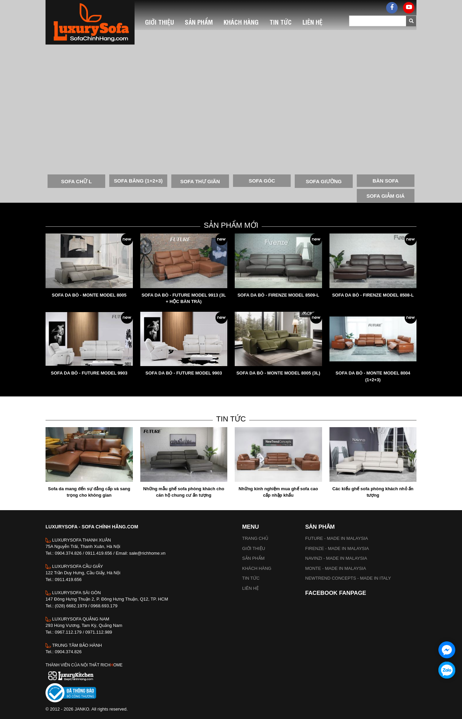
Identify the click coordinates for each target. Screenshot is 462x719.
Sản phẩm (253, 558)
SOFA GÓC (262, 181)
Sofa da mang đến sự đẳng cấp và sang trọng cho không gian (89, 492)
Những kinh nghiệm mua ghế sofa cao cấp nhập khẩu (278, 492)
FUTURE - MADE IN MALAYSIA (336, 538)
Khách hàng (256, 568)
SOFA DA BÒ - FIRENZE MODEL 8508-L (373, 295)
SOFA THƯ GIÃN (200, 181)
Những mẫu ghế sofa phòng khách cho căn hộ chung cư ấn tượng (183, 492)
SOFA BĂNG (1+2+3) (138, 181)
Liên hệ (250, 588)
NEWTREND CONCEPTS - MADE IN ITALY (348, 578)
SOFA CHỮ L (76, 181)
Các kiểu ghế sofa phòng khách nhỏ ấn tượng (372, 492)
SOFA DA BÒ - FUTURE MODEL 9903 (89, 373)
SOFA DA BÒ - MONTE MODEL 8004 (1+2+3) (373, 376)
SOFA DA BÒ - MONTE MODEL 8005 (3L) (278, 373)
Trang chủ (255, 538)
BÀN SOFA (386, 181)
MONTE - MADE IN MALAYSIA (335, 568)
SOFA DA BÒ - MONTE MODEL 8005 (89, 295)
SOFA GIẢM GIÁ (386, 196)
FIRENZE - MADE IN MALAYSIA (337, 548)
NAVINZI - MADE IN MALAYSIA (336, 558)
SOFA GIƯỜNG (324, 181)
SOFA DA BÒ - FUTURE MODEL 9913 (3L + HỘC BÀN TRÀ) (184, 298)
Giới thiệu (253, 548)
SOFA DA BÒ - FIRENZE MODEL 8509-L (278, 295)
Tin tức (251, 578)
